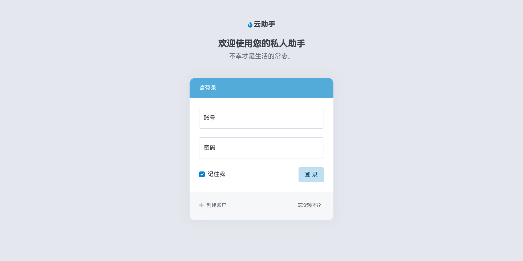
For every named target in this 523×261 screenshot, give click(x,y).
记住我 (216, 174)
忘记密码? (309, 205)
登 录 (311, 174)
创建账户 (213, 205)
